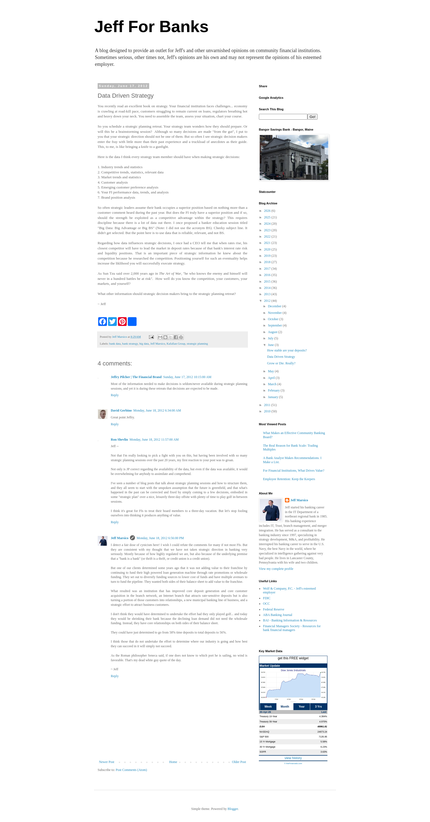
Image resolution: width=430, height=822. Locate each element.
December (275, 306)
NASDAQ (264, 731)
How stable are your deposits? (287, 350)
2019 (267, 256)
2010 (267, 411)
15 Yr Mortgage (268, 741)
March (272, 384)
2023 (267, 230)
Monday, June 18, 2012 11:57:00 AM (154, 439)
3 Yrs (318, 706)
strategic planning (197, 343)
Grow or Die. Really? (281, 363)
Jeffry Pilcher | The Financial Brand (136, 377)
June (271, 345)
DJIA (262, 726)
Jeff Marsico (157, 343)
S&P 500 (264, 736)
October (273, 319)
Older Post (239, 762)
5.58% (324, 741)
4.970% (323, 721)
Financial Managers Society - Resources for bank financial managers (292, 628)
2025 (267, 217)
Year (302, 706)
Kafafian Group (176, 343)
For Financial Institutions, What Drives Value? (293, 470)
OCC (266, 604)
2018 (267, 262)
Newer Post (106, 762)
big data (144, 343)
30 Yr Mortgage (268, 746)
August (273, 332)
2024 (267, 224)
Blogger (233, 809)
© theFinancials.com (293, 763)
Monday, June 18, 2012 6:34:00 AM (157, 410)
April (272, 378)
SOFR (263, 751)
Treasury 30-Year (268, 721)
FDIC (266, 598)
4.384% (323, 716)
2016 (267, 275)
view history (293, 758)
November (275, 313)
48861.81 (322, 726)
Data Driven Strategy (281, 357)
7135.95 (323, 736)
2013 (267, 294)
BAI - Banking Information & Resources (290, 620)
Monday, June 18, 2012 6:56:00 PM (160, 538)
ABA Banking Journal (277, 615)
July (271, 338)
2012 (267, 301)
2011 (267, 405)
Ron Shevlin (119, 439)
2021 (267, 243)
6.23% (324, 746)
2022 (267, 236)
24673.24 (322, 731)
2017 (267, 269)
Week (267, 706)
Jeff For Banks (151, 26)
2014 (267, 288)
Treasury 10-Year (268, 716)
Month (285, 706)
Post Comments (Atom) (131, 770)
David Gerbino (121, 410)
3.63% (324, 751)
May (271, 371)
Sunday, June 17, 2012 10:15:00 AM (187, 377)
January (273, 397)
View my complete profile (276, 569)
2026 (267, 211)
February (274, 390)
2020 (267, 249)
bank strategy (130, 343)
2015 (267, 281)
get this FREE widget (293, 658)
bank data (115, 343)
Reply (115, 395)
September (275, 325)
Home (173, 762)
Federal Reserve (273, 609)
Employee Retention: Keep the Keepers (289, 479)
